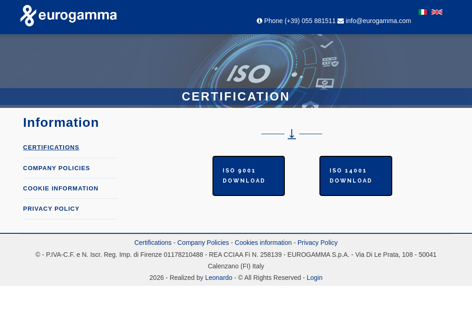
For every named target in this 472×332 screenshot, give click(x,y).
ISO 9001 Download (244, 175)
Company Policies (203, 242)
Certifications (51, 147)
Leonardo (217, 277)
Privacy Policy (51, 208)
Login (314, 277)
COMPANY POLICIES (56, 168)
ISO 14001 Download (351, 175)
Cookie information (61, 188)
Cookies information (263, 242)
